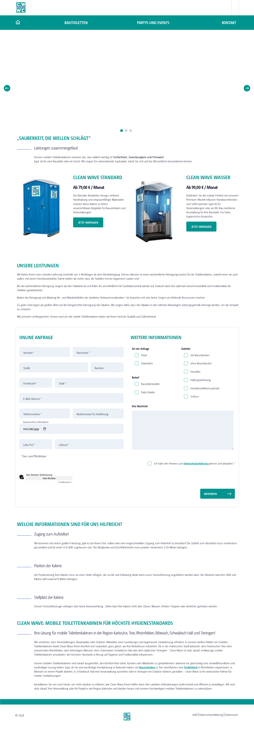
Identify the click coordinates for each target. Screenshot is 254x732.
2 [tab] (126, 130)
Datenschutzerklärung (196, 463)
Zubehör (185, 348)
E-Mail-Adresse (32, 398)
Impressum (231, 714)
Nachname (83, 352)
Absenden (210, 494)
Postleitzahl (30, 383)
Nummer (99, 368)
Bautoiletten (76, 22)
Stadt (62, 383)
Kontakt (229, 22)
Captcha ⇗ (65, 482)
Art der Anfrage (140, 348)
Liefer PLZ (29, 444)
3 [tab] (130, 130)
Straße (26, 368)
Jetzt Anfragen (88, 222)
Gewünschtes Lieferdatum (36, 422)
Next (247, 88)
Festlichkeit (190, 667)
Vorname (28, 352)
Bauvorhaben (147, 667)
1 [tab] (121, 130)
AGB (194, 714)
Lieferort (64, 444)
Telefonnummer (32, 414)
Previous (7, 88)
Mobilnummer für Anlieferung (92, 414)
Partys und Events (153, 22)
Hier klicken (49, 478)
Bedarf (135, 377)
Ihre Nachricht (140, 406)
